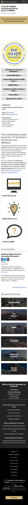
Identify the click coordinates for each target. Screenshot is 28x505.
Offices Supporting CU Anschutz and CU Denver (14, 405)
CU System (14, 457)
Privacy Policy (14, 460)
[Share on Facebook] (2, 259)
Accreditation (14, 469)
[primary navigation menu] (25, 1)
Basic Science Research (14, 410)
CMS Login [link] (14, 497)
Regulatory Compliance (8, 13)
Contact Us (14, 451)
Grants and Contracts (13, 413)
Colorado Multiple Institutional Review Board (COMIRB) (9, 8)
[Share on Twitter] (5, 259)
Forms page (4, 272)
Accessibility (14, 466)
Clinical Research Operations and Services (14, 425)
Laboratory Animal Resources (14, 416)
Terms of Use (14, 463)
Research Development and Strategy (13, 433)
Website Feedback (14, 454)
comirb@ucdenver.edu (11, 114)
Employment (14, 472)
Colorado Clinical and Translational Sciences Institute (14, 429)
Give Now (14, 475)
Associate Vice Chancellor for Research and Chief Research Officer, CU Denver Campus (14, 441)
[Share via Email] (8, 259)
